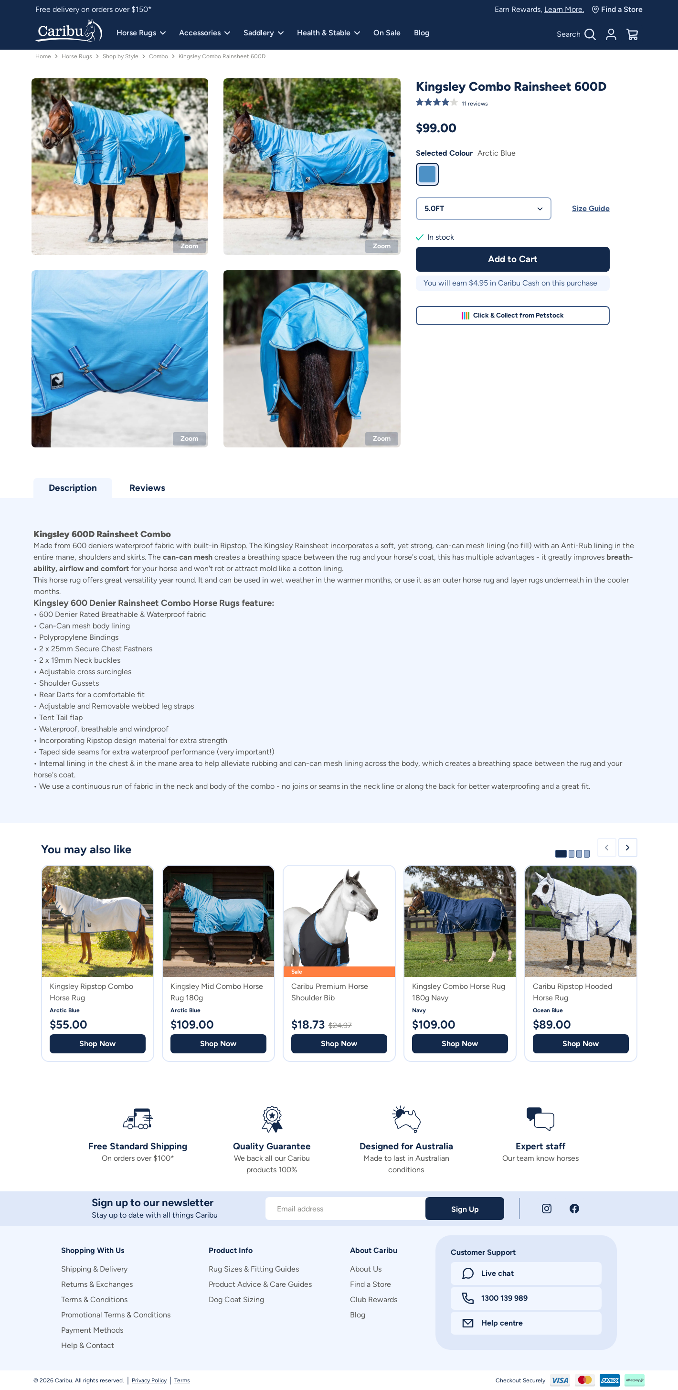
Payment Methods (92, 1330)
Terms (182, 1380)
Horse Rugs (141, 32)
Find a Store (617, 9)
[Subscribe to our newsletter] (345, 1209)
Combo (158, 56)
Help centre (492, 1322)
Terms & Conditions (94, 1299)
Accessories (204, 32)
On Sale (387, 32)
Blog (422, 32)
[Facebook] (574, 1208)
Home (43, 56)
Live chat (488, 1273)
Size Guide (591, 208)
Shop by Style (120, 56)
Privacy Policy (149, 1380)
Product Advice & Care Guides (260, 1284)
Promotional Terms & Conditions (115, 1314)
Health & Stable (328, 32)
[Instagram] (547, 1208)
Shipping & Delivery (94, 1268)
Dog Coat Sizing (236, 1299)
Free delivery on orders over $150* (93, 9)
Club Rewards (373, 1299)
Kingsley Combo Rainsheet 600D (222, 56)
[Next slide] (627, 847)
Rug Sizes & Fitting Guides (254, 1268)
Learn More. (564, 9)
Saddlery (264, 32)
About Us (365, 1268)
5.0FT (483, 208)
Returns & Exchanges (97, 1284)
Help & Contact (87, 1345)
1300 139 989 (495, 1298)
